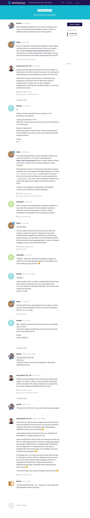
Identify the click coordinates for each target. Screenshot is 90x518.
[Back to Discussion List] (2, 2)
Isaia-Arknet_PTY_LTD (26, 358)
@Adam (24, 133)
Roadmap (32, 3)
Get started (48, 3)
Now (69, 64)
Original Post (71, 30)
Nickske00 (22, 227)
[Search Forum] (62, 2)
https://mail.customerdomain (38, 51)
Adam (21, 259)
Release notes (40, 3)
